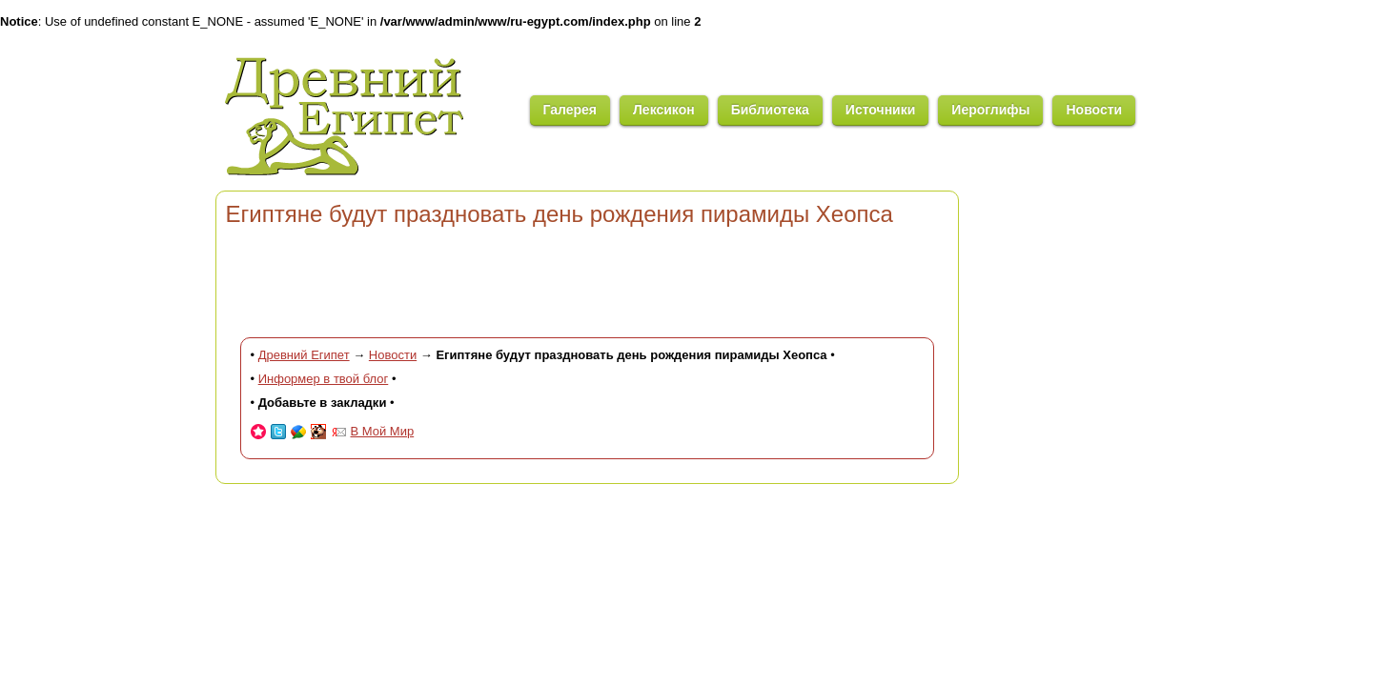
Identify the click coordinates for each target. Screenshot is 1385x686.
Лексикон (664, 109)
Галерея (570, 109)
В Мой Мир (383, 431)
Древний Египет (304, 355)
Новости (1094, 109)
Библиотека (770, 109)
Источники (880, 109)
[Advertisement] (587, 280)
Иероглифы (990, 109)
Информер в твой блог (323, 379)
